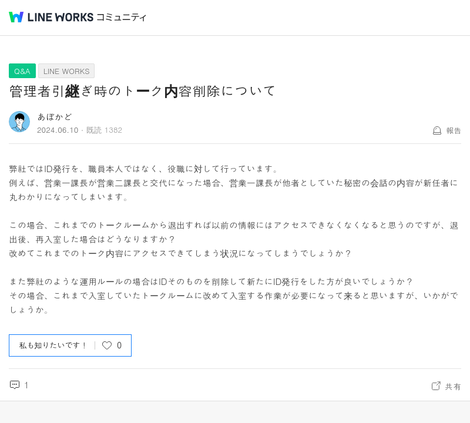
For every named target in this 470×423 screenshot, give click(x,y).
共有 (453, 386)
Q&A (22, 70)
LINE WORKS (66, 70)
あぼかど (54, 116)
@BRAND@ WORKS (51, 17)
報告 (453, 130)
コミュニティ (121, 17)
